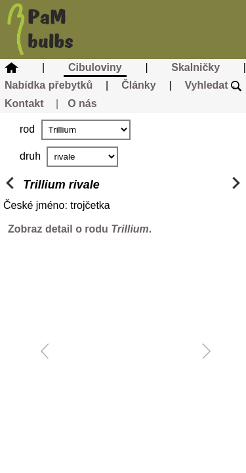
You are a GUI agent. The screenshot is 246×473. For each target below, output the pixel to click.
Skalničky (195, 67)
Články (138, 85)
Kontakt (24, 103)
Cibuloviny (95, 67)
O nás (82, 103)
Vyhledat (212, 85)
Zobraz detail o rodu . (80, 229)
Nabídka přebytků (48, 85)
